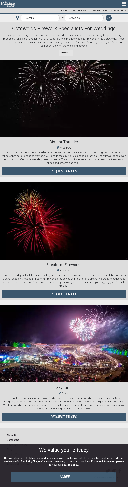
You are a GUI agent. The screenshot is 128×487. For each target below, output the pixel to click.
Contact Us (13, 439)
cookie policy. (70, 464)
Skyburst (64, 387)
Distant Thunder (64, 142)
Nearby (65, 53)
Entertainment (70, 11)
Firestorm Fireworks (64, 264)
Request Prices (64, 171)
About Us (12, 435)
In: (62, 17)
